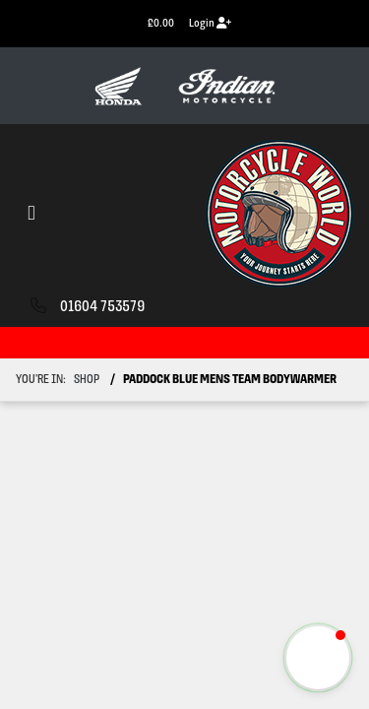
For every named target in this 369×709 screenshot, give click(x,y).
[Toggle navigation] (31, 214)
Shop (86, 379)
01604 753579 (102, 307)
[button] (317, 657)
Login (210, 23)
